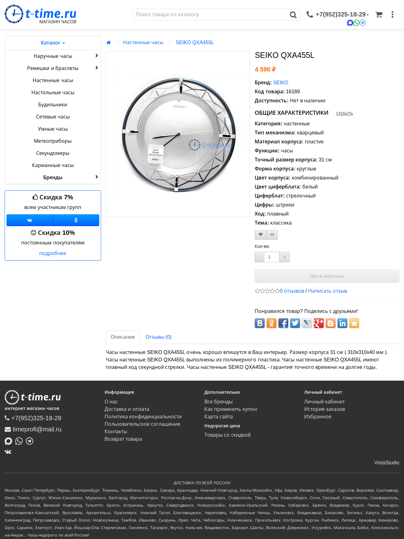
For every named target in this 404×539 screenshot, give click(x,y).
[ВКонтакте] (9, 451)
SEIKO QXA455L (195, 42)
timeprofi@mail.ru (33, 429)
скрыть (344, 113)
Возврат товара (123, 439)
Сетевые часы (53, 116)
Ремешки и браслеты (63, 68)
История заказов (324, 409)
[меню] (392, 14)
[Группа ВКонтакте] (30, 220)
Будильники (52, 104)
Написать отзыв (327, 291)
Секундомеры (52, 153)
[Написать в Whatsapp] (20, 440)
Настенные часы (53, 80)
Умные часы (53, 129)
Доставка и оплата (126, 409)
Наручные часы (67, 56)
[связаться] (338, 14)
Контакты (115, 431)
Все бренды (218, 401)
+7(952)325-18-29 (33, 418)
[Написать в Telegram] (31, 440)
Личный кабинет (324, 401)
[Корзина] (379, 14)
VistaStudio (386, 462)
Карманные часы (53, 165)
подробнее (52, 253)
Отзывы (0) (159, 337)
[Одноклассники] (76, 220)
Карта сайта (218, 416)
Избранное (318, 416)
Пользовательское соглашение (142, 424)
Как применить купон (230, 409)
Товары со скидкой (227, 435)
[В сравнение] (272, 234)
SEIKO (280, 82)
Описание (123, 337)
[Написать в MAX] (10, 440)
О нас (111, 401)
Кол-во (262, 246)
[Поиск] (209, 15)
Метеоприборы (53, 141)
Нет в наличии (327, 276)
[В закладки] (261, 234)
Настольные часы (52, 92)
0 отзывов (292, 291)
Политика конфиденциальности (143, 416)
